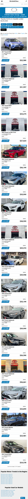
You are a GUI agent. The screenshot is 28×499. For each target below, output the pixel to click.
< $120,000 (4, 27)
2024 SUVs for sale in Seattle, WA (6, 475)
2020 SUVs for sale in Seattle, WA (6, 481)
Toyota (9, 24)
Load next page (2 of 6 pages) (14, 466)
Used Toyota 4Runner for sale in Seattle (7, 493)
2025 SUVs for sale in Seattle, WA (6, 474)
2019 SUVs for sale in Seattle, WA (6, 482)
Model (15, 24)
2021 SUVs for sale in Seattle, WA (6, 480)
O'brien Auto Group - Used (16, 27)
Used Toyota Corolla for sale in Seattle (7, 494)
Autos (2, 4)
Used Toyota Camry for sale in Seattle (7, 492)
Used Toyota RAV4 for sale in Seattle (7, 491)
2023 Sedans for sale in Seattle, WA (7, 477)
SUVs (3, 24)
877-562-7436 (23, 16)
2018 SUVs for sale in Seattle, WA (6, 483)
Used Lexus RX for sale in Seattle (6, 496)
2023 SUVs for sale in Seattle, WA (6, 476)
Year (20, 24)
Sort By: (3, 29)
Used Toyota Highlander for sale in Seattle (8, 490)
